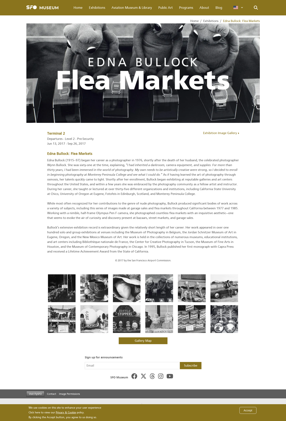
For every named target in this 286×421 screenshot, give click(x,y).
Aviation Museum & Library (132, 8)
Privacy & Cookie (66, 412)
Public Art (165, 8)
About (204, 8)
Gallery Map (143, 341)
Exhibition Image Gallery (221, 133)
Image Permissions (69, 393)
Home (78, 8)
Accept (248, 410)
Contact (51, 393)
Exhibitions (97, 8)
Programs (186, 8)
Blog (218, 8)
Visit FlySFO (35, 393)
